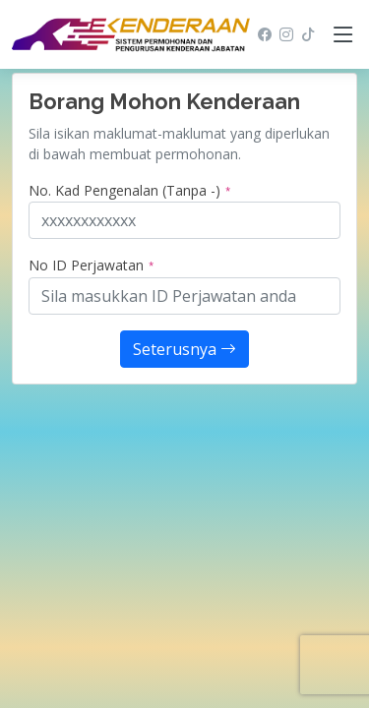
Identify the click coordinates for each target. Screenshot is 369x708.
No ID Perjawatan (91, 265)
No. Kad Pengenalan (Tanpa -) (130, 190)
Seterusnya (184, 349)
